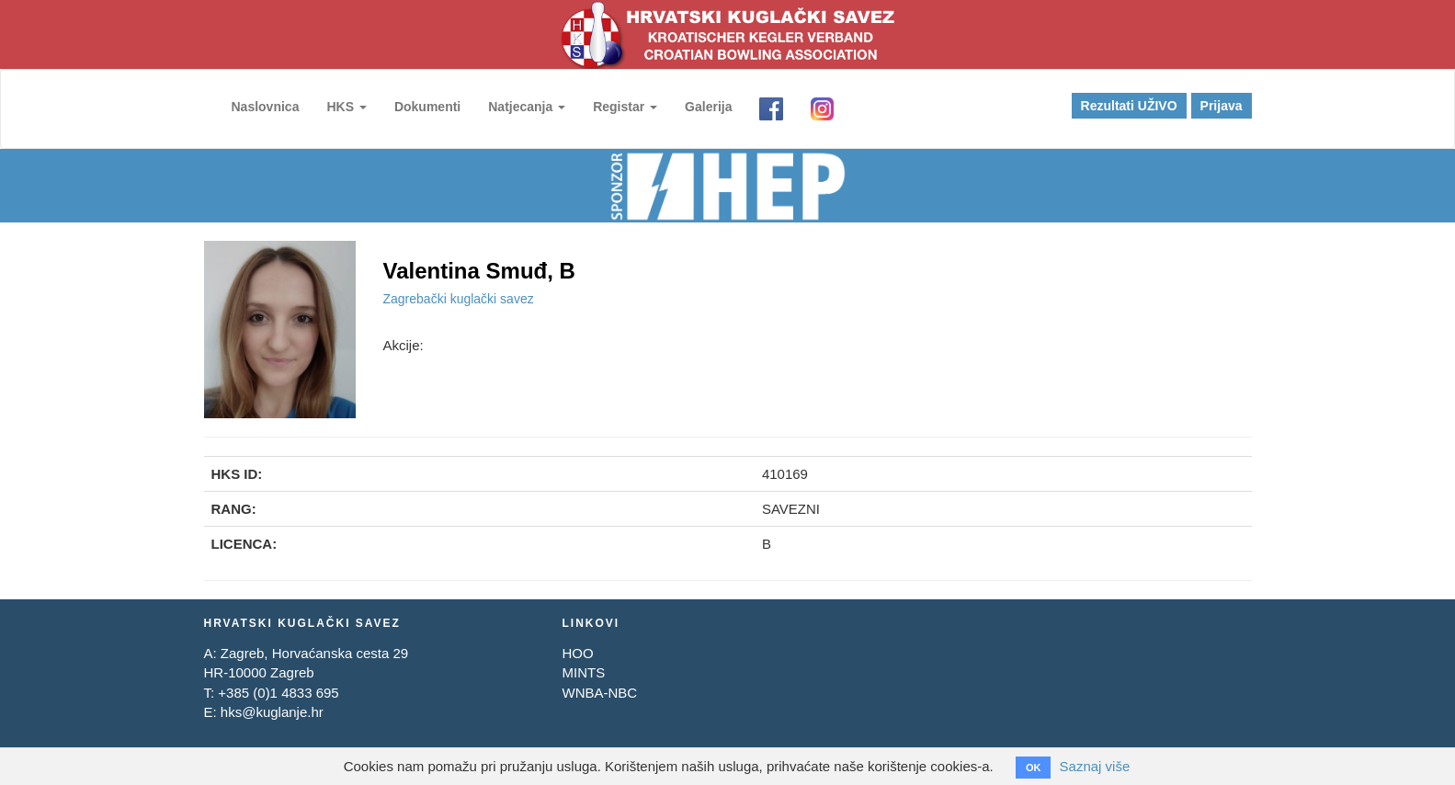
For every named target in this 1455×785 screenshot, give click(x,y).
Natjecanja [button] (526, 106)
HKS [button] (346, 106)
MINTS (583, 672)
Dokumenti (427, 106)
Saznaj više (1095, 766)
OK (1033, 767)
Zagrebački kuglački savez (458, 298)
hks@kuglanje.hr (272, 712)
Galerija (708, 106)
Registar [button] (625, 106)
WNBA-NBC (599, 692)
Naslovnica (266, 106)
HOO (577, 653)
